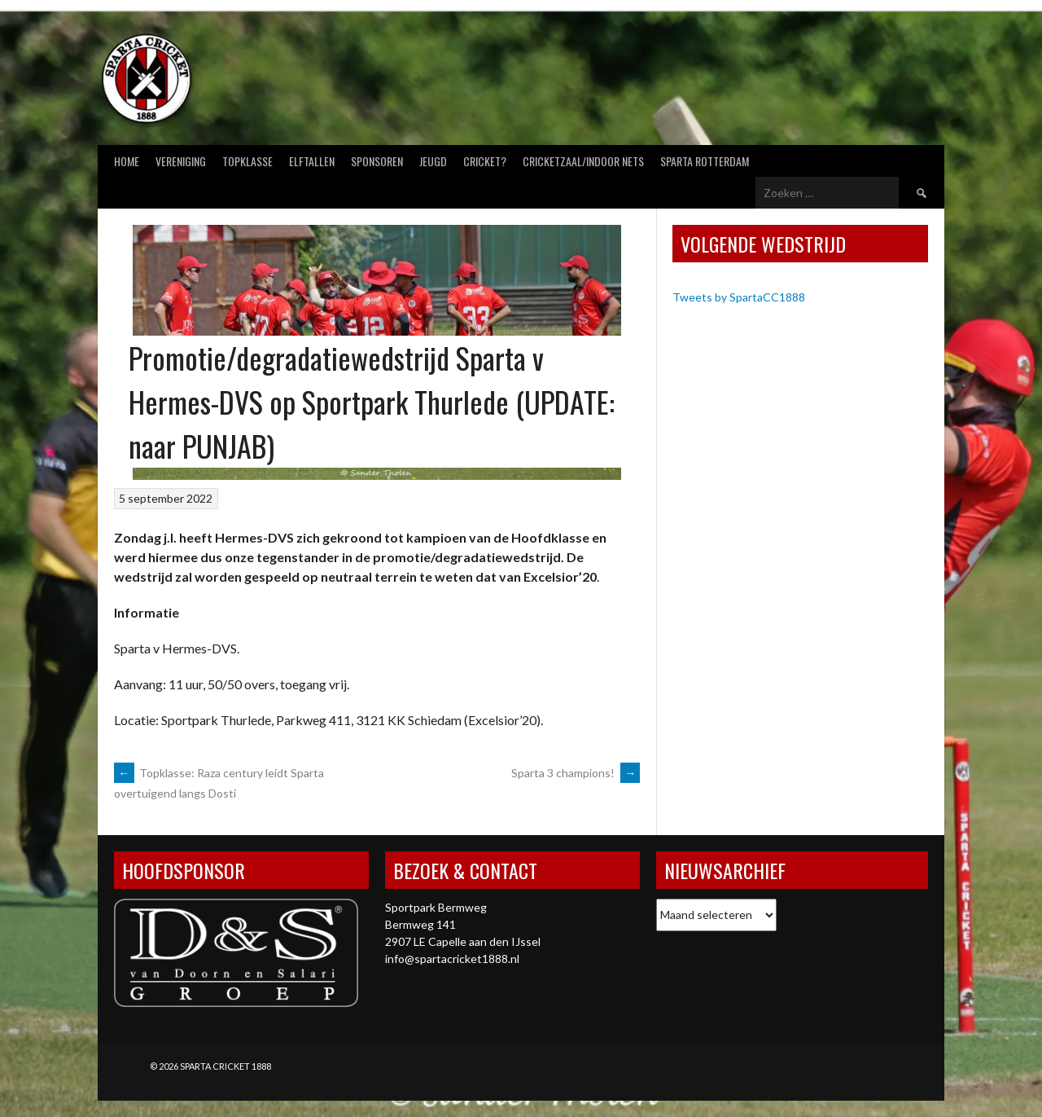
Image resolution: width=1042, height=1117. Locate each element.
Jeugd (433, 160)
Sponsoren (377, 160)
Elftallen (312, 160)
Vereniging (180, 160)
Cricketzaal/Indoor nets (583, 160)
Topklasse (247, 160)
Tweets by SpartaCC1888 (738, 297)
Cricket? (484, 160)
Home (126, 160)
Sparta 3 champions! (575, 773)
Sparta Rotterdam (704, 160)
